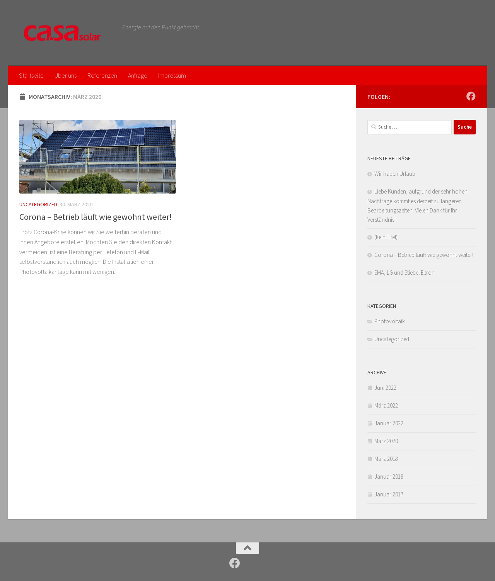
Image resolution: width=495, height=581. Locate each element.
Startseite (31, 75)
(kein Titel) (386, 237)
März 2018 (386, 458)
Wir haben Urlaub (394, 173)
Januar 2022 (388, 423)
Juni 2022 (385, 387)
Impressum (172, 75)
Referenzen (102, 75)
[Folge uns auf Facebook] (471, 96)
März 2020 (386, 441)
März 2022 (386, 405)
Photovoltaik (389, 321)
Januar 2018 (388, 476)
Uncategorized (38, 204)
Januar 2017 (388, 494)
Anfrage (137, 75)
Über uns (66, 75)
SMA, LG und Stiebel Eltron (404, 272)
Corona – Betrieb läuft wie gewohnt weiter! (95, 216)
